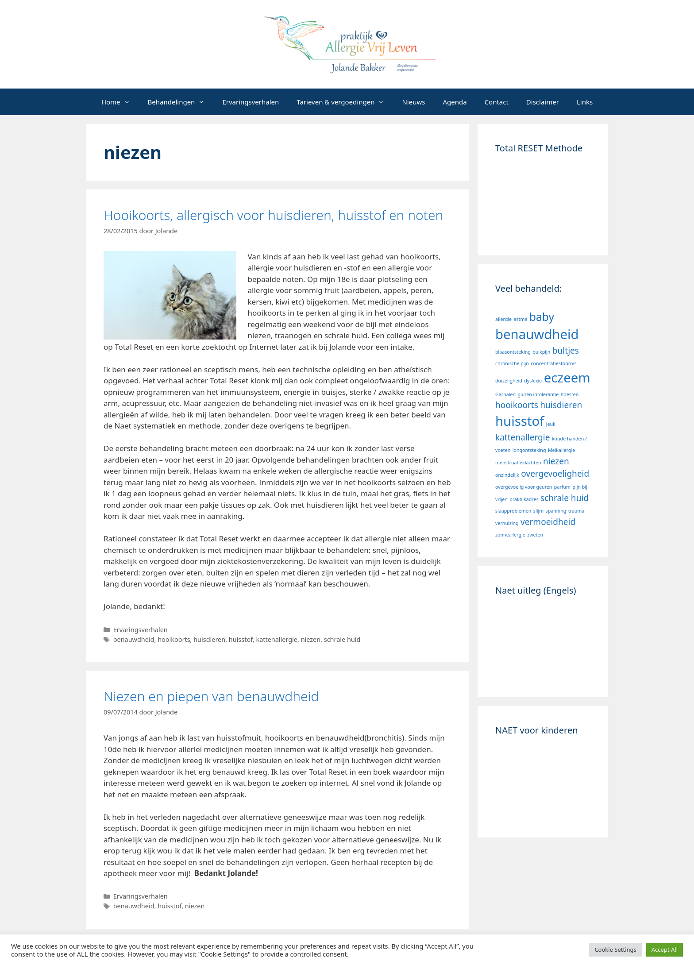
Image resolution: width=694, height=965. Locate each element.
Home (120, 102)
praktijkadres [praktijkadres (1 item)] (523, 499)
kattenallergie (276, 639)
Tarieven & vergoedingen (345, 102)
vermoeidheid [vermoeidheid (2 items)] (547, 522)
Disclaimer (542, 101)
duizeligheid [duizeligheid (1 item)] (508, 381)
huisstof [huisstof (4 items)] (519, 421)
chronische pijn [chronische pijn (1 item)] (512, 363)
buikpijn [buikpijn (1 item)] (541, 352)
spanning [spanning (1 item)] (556, 511)
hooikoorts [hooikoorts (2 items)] (516, 405)
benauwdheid (133, 639)
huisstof (241, 639)
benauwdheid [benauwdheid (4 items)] (537, 334)
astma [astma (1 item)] (521, 319)
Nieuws (413, 101)
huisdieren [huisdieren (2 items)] (561, 405)
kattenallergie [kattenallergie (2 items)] (522, 437)
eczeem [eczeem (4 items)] (567, 377)
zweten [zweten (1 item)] (535, 535)
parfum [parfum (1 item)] (562, 487)
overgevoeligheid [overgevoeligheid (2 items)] (555, 473)
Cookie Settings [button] (615, 949)
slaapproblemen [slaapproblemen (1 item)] (513, 511)
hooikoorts (174, 639)
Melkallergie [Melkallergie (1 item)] (561, 450)
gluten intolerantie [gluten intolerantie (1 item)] (538, 394)
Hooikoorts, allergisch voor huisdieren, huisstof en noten (273, 215)
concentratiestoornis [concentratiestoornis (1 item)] (553, 363)
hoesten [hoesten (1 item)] (570, 394)
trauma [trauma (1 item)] (576, 511)
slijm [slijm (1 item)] (538, 511)
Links (585, 101)
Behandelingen (181, 102)
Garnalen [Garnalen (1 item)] (505, 394)
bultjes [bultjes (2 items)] (565, 350)
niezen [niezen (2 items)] (556, 461)
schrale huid (342, 639)
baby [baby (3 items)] (541, 316)
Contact (497, 101)
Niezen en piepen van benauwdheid (211, 696)
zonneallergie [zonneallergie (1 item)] (510, 535)
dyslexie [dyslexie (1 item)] (533, 381)
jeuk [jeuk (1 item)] (550, 424)
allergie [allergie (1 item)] (503, 319)
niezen (311, 639)
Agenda (455, 101)
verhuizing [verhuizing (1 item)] (507, 523)
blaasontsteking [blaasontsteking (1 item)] (513, 352)
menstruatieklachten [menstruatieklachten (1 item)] (518, 462)
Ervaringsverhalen (250, 101)
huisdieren (209, 639)
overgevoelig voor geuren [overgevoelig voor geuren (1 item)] (523, 487)
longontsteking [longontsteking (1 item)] (529, 450)
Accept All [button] (665, 949)
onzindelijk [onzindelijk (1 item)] (507, 475)
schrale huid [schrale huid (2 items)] (564, 498)
